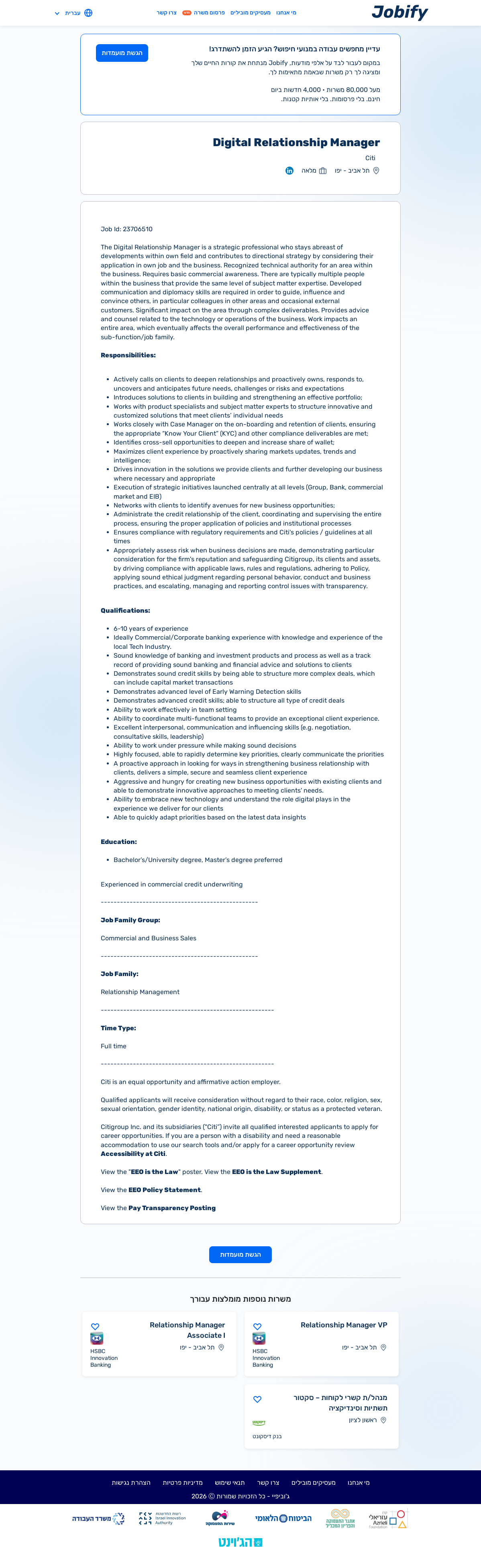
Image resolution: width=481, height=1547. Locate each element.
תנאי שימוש (230, 1482)
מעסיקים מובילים (250, 12)
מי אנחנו (286, 12)
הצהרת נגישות (131, 1482)
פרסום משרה (203, 12)
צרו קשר (167, 12)
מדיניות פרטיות (183, 1482)
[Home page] (400, 12)
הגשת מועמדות (122, 53)
